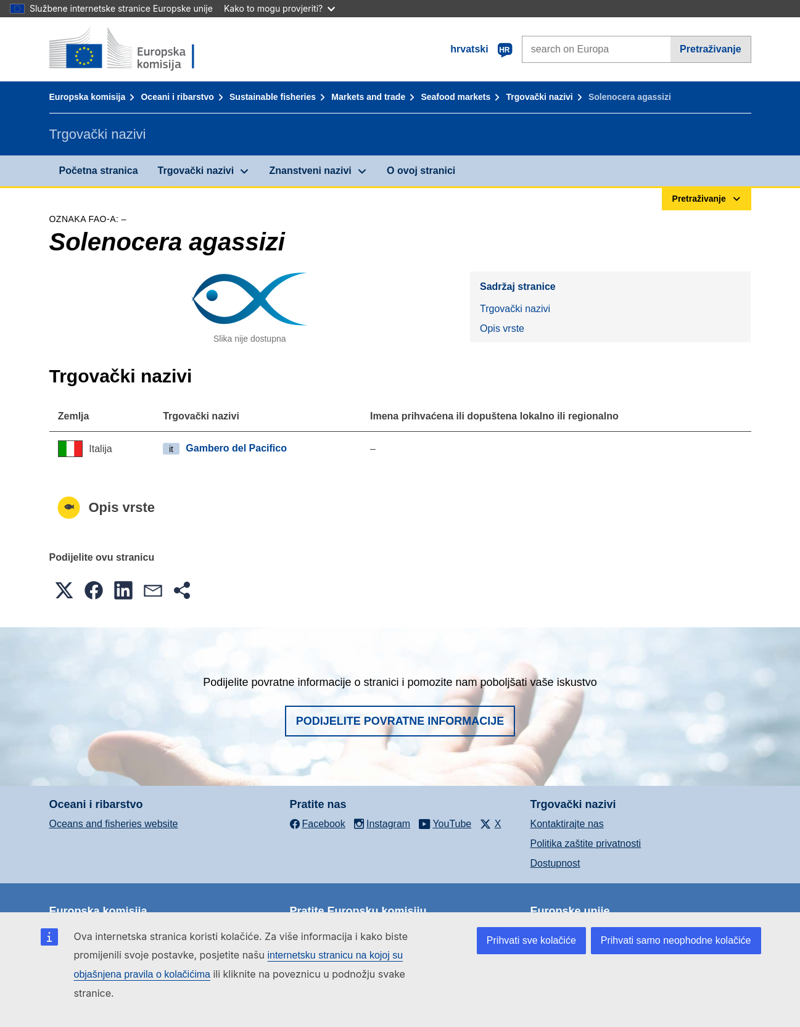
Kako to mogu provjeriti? (279, 8)
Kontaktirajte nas (567, 824)
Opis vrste (502, 328)
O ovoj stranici (421, 170)
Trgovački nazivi (539, 97)
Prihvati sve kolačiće (531, 940)
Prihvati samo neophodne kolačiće (676, 940)
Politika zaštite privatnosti (585, 843)
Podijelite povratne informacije (400, 721)
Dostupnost (555, 863)
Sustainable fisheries (272, 97)
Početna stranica (98, 170)
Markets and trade (368, 97)
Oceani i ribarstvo (177, 97)
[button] (64, 590)
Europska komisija (87, 97)
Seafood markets (455, 97)
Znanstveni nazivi (310, 170)
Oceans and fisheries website (113, 824)
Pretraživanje (710, 49)
